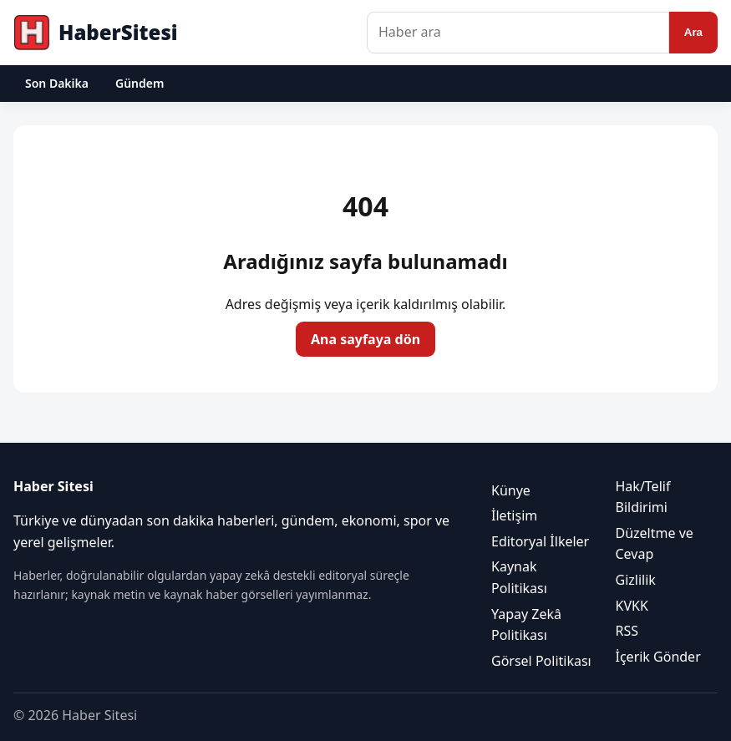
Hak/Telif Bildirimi (643, 497)
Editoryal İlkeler (540, 541)
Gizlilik (636, 580)
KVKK (632, 605)
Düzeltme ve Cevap (654, 544)
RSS (627, 631)
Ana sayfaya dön (365, 339)
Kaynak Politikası (519, 577)
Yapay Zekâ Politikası (526, 625)
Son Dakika (57, 83)
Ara (693, 32)
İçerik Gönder (658, 656)
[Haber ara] (518, 32)
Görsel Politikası (541, 661)
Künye (510, 490)
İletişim (514, 515)
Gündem (139, 83)
